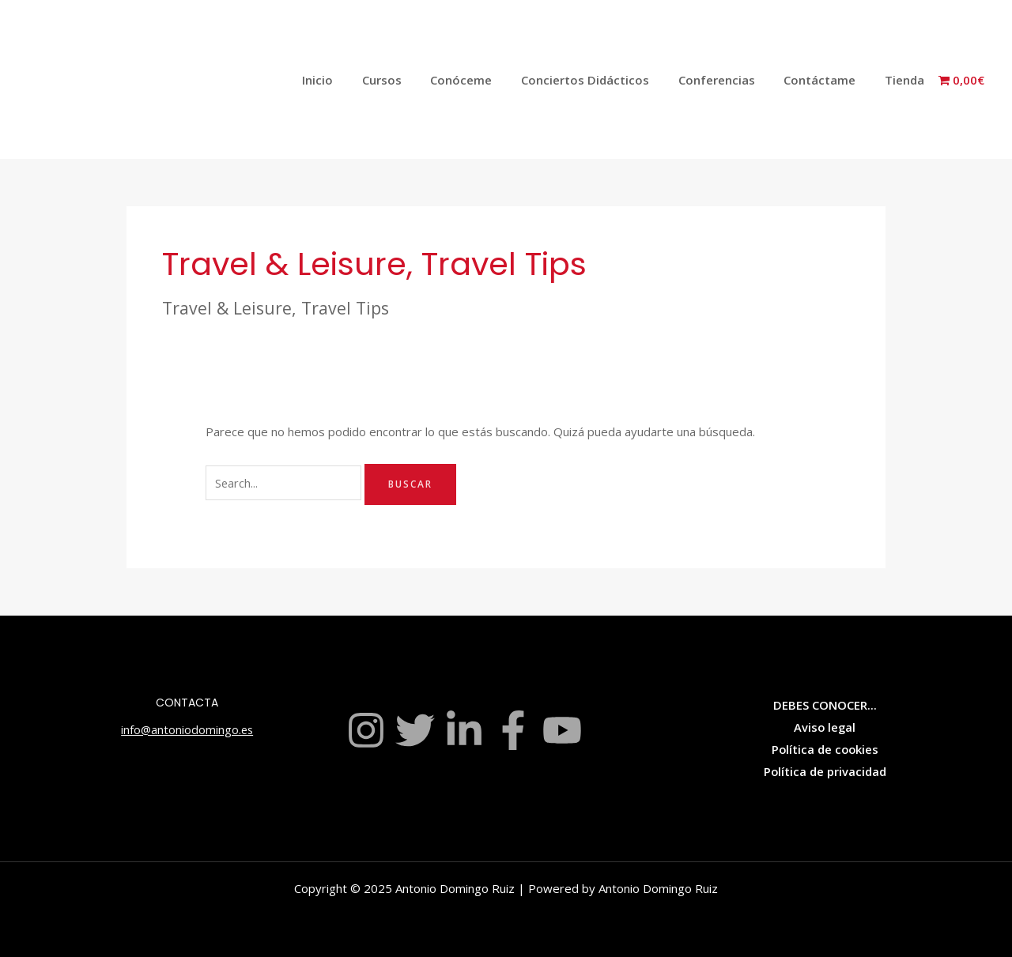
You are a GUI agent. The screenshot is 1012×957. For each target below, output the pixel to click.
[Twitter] (415, 730)
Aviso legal (824, 727)
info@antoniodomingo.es (187, 729)
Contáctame (827, 80)
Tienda (907, 80)
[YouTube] (562, 730)
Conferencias (729, 80)
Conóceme (484, 80)
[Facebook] (513, 730)
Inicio (351, 80)
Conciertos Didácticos (603, 80)
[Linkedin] (464, 730)
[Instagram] (366, 730)
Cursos (410, 80)
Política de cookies (824, 749)
